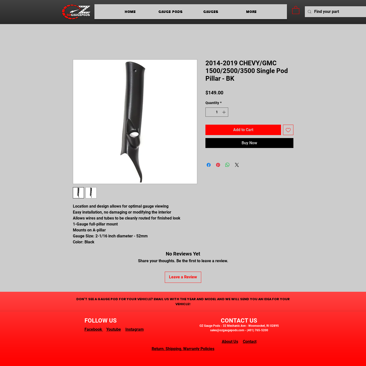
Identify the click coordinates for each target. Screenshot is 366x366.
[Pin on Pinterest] (218, 165)
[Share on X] (237, 165)
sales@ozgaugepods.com (227, 330)
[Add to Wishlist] (288, 130)
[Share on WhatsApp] (227, 165)
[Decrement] (209, 112)
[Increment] (224, 112)
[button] (295, 9)
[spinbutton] (216, 112)
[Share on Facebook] (209, 165)
